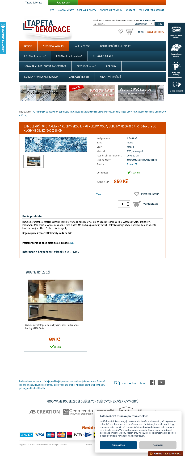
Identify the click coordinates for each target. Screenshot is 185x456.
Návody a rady (66, 10)
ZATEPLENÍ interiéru (79, 76)
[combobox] (144, 23)
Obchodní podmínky (111, 10)
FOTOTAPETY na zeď (35, 56)
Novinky (28, 46)
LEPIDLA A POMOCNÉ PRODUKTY (41, 76)
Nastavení (158, 445)
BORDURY (111, 66)
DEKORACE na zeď (86, 66)
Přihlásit (143, 10)
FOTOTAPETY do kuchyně (69, 56)
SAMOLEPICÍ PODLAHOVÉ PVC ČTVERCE (45, 66)
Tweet (99, 194)
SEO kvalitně (45, 444)
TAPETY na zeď (82, 46)
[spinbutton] (122, 204)
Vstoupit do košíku (155, 31)
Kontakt (130, 10)
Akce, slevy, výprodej (53, 46)
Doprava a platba (86, 10)
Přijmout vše (118, 445)
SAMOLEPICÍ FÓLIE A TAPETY (115, 46)
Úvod (51, 10)
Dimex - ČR (132, 164)
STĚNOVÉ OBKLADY (103, 56)
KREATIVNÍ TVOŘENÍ (110, 76)
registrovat (157, 10)
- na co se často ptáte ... (131, 383)
